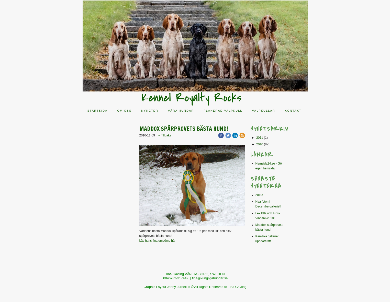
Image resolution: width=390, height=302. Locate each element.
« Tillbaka (164, 135)
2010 (259, 144)
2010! (259, 195)
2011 (259, 138)
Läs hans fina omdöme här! (157, 240)
